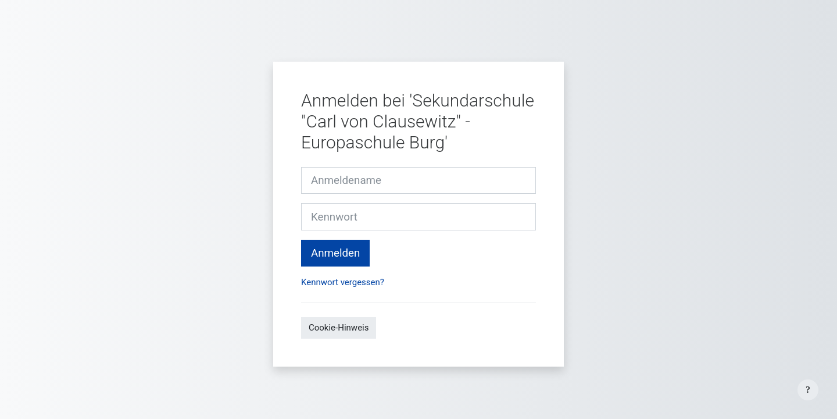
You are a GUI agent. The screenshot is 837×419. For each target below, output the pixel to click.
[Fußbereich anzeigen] (807, 389)
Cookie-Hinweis (339, 327)
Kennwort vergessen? (342, 282)
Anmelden (335, 253)
